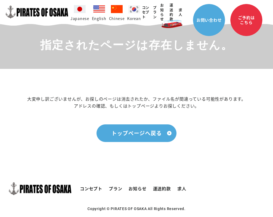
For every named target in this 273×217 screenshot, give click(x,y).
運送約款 (171, 12)
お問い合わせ (209, 20)
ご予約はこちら (246, 20)
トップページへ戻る (136, 133)
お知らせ (162, 12)
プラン (115, 188)
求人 (180, 12)
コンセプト (145, 12)
